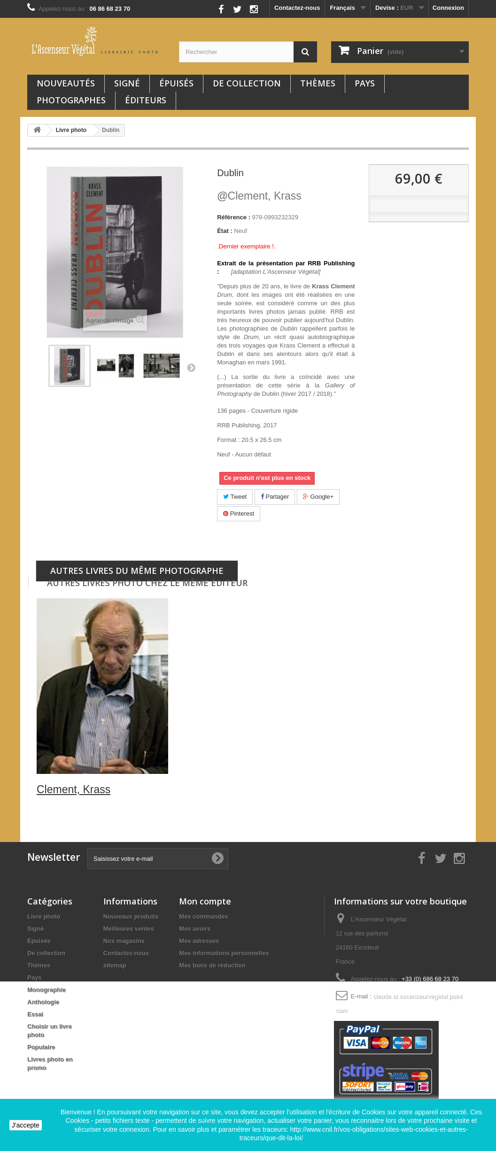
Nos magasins (124, 940)
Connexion (448, 7)
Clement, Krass (259, 196)
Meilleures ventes (128, 928)
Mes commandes (203, 916)
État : (224, 230)
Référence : (233, 217)
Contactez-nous (297, 7)
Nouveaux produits (131, 916)
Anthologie (43, 1001)
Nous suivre (196, 6)
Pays (365, 83)
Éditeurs (145, 100)
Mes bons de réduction (212, 965)
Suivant (191, 367)
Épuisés (176, 83)
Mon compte (205, 901)
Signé (127, 83)
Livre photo (44, 916)
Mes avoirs (194, 928)
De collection (247, 83)
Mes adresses (199, 940)
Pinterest (238, 513)
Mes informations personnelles (224, 953)
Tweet (235, 496)
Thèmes (317, 83)
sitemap (114, 965)
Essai (35, 1014)
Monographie (46, 989)
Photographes (71, 100)
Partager (275, 496)
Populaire (41, 1047)
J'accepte (25, 1125)
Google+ (318, 496)
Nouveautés (66, 83)
